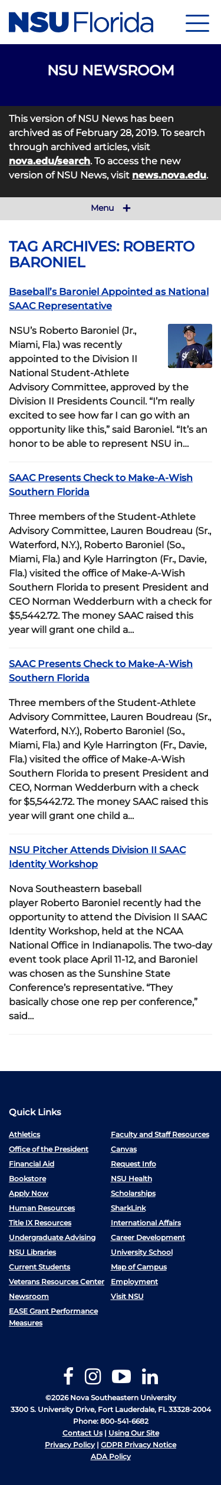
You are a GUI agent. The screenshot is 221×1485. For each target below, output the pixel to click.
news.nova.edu (169, 175)
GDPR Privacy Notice (138, 1444)
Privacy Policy (70, 1444)
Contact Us (82, 1432)
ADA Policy (111, 1456)
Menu (111, 208)
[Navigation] (197, 22)
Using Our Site (133, 1432)
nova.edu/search (49, 161)
